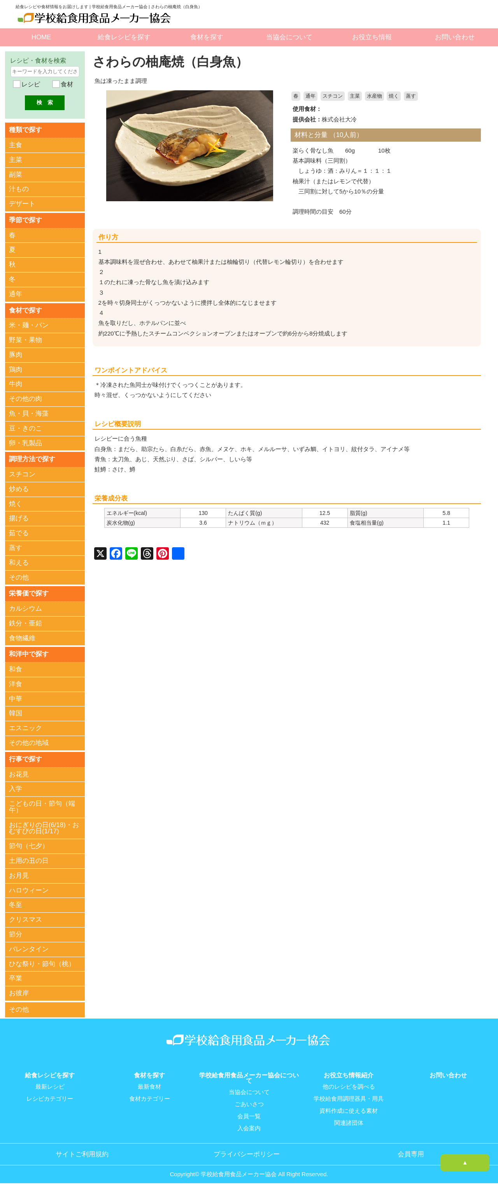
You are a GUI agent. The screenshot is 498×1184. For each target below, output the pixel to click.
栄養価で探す (29, 592)
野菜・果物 (25, 339)
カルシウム (25, 607)
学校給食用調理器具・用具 (349, 1095)
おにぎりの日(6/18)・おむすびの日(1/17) (44, 826)
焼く (394, 96)
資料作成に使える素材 (348, 1107)
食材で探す (25, 309)
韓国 (15, 711)
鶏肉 (15, 368)
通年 (310, 96)
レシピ (30, 84)
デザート (22, 203)
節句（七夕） (29, 843)
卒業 (15, 976)
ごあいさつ (249, 1100)
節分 (15, 932)
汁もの (19, 189)
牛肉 (15, 383)
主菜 (355, 96)
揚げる (19, 517)
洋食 (15, 682)
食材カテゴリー (149, 1095)
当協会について (289, 37)
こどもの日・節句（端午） (42, 805)
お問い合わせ (455, 37)
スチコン (333, 96)
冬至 (15, 902)
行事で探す (25, 757)
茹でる (19, 532)
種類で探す (25, 129)
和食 (15, 667)
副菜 (15, 174)
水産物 (374, 96)
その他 (19, 576)
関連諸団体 (348, 1118)
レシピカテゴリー (49, 1095)
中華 (15, 697)
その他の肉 (25, 398)
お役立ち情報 (372, 37)
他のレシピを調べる (349, 1083)
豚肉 (15, 353)
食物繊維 (22, 636)
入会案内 (249, 1124)
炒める (19, 487)
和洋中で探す (29, 652)
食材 (66, 84)
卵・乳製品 (25, 442)
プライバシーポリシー (247, 1149)
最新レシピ (50, 1083)
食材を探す (206, 37)
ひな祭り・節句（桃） (42, 961)
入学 (15, 786)
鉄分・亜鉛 (25, 621)
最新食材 (149, 1083)
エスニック (25, 726)
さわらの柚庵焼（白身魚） (173, 61)
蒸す (411, 96)
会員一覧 (249, 1112)
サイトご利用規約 (82, 1149)
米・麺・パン (29, 324)
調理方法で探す (32, 458)
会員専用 (411, 1149)
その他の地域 (29, 741)
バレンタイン (29, 946)
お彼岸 (19, 990)
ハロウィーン (29, 888)
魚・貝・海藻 (29, 412)
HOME (41, 37)
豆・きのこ (25, 427)
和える (19, 561)
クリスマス (25, 917)
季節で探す (25, 219)
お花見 (19, 772)
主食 (15, 144)
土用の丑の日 (29, 858)
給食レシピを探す (124, 37)
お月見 (19, 873)
